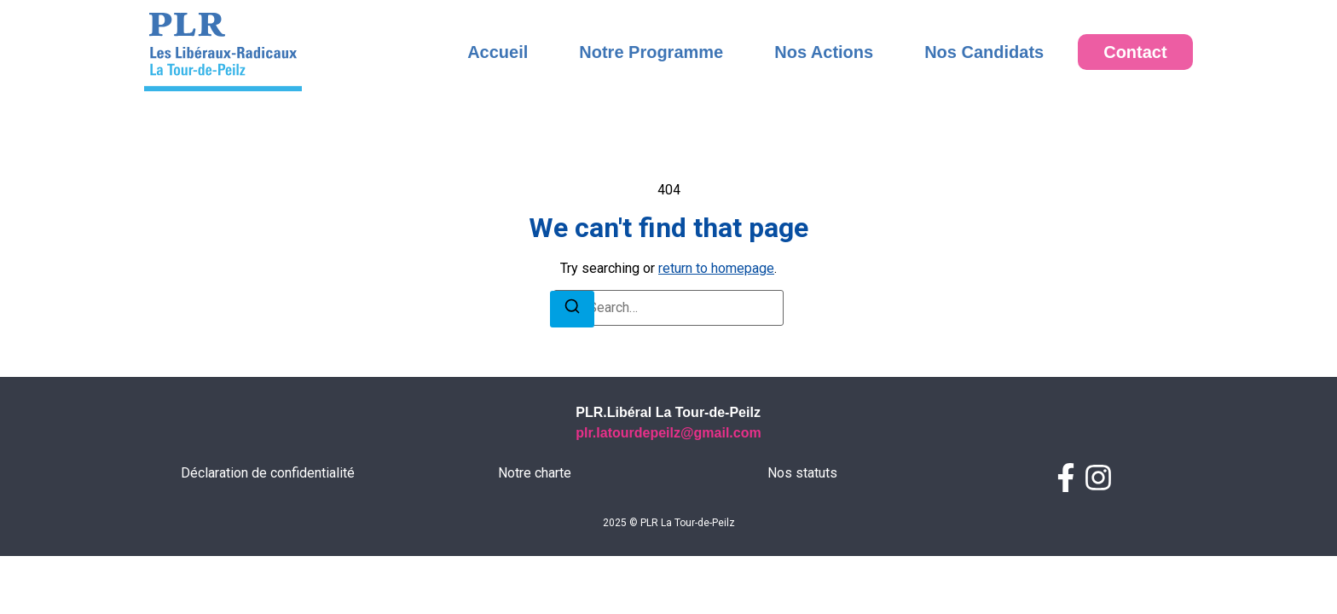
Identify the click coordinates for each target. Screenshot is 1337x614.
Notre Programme (651, 52)
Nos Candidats (984, 52)
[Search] (572, 351)
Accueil (497, 52)
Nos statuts (802, 515)
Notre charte (534, 515)
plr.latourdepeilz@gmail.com (668, 474)
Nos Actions (823, 52)
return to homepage (716, 310)
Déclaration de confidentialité (268, 515)
